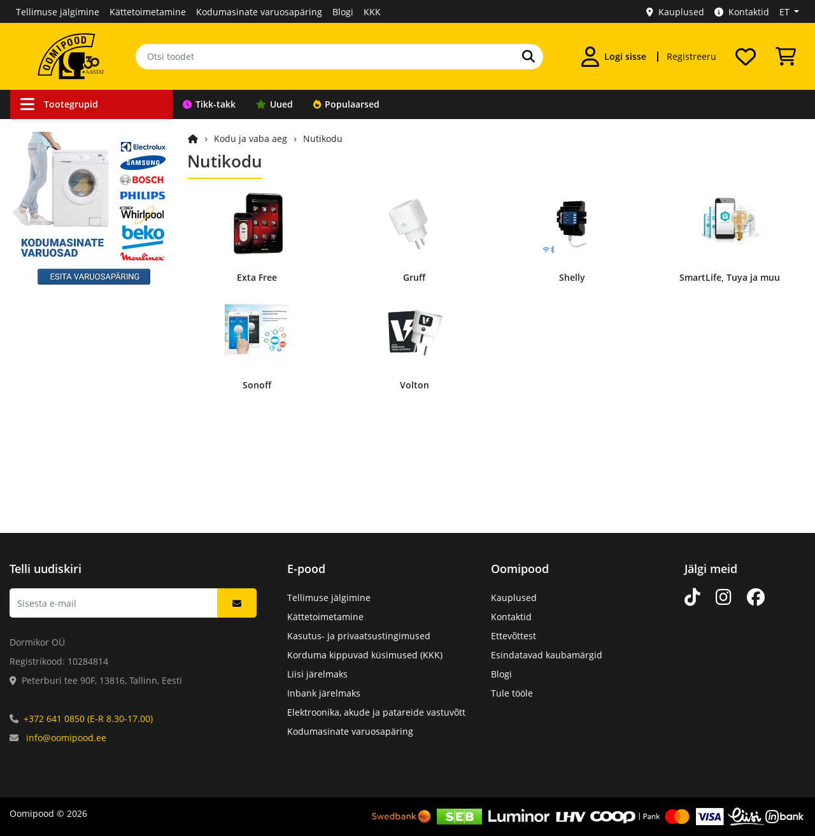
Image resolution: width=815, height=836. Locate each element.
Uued (274, 104)
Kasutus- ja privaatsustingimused (358, 636)
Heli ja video (52, 325)
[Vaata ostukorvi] (785, 56)
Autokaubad (52, 180)
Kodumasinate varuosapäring (259, 12)
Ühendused (51, 156)
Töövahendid (53, 252)
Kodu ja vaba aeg (62, 349)
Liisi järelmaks (317, 674)
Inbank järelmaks (323, 693)
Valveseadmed (57, 204)
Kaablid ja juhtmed (66, 131)
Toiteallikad (50, 277)
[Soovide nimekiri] (745, 56)
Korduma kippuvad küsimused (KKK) (365, 655)
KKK (372, 12)
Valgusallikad (54, 301)
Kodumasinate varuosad (78, 446)
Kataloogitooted (59, 470)
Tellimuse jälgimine (57, 12)
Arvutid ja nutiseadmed (76, 373)
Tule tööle (512, 693)
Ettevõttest (513, 636)
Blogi (342, 12)
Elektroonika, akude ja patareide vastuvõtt (376, 712)
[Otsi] (528, 56)
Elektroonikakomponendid (81, 398)
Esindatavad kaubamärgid (546, 655)
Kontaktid (741, 12)
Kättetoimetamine (148, 12)
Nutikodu (323, 138)
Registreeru (691, 56)
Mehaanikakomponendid (79, 422)
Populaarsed (346, 104)
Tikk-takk (209, 104)
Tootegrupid (59, 104)
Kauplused (675, 12)
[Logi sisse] (614, 56)
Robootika (47, 228)
